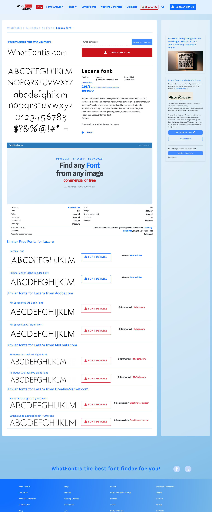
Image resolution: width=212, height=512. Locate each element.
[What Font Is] (24, 7)
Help (66, 487)
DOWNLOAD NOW (117, 52)
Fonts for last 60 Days (120, 493)
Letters (113, 499)
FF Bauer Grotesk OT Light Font (28, 354)
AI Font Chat (24, 505)
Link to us (23, 493)
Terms (159, 493)
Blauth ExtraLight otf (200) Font (28, 398)
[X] (188, 469)
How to (67, 493)
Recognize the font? (185, 132)
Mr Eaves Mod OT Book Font (26, 303)
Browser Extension (27, 499)
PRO (39, 7)
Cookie (159, 499)
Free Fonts (69, 505)
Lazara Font (17, 251)
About (159, 505)
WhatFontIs (14, 28)
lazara (89, 132)
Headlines (127, 231)
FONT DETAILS (96, 256)
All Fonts (32, 28)
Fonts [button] (71, 7)
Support (149, 7)
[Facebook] (176, 469)
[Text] (106, 42)
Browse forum (185, 139)
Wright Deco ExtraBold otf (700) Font (32, 416)
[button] (164, 7)
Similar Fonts (89, 7)
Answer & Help (182, 88)
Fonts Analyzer (54, 7)
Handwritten (74, 208)
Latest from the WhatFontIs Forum (184, 80)
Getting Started (71, 499)
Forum (113, 487)
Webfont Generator (111, 7)
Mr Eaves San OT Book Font (26, 324)
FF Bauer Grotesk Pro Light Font (29, 372)
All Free (47, 28)
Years (112, 505)
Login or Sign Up (182, 7)
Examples (132, 7)
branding (148, 228)
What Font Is (24, 487)
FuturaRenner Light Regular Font (29, 273)
